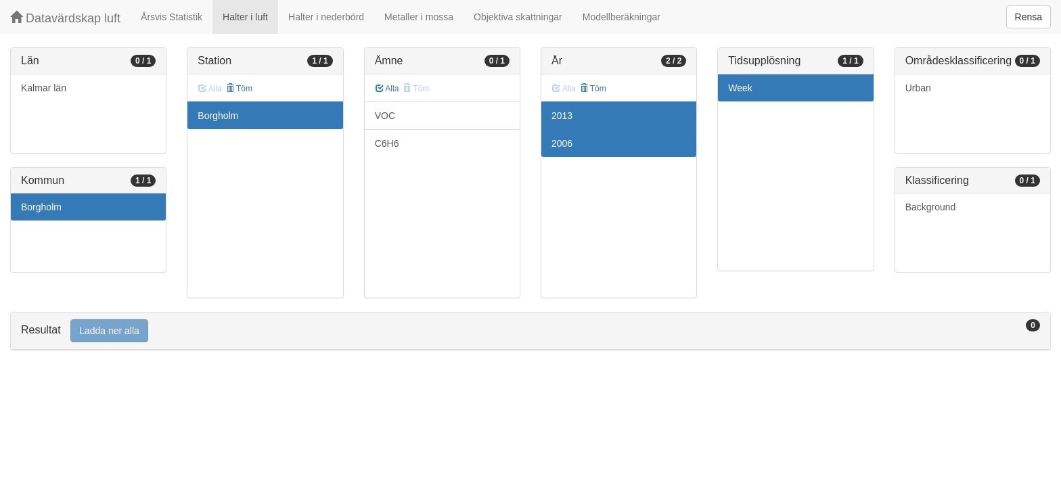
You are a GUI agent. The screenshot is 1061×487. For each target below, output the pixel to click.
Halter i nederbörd (326, 16)
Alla (387, 88)
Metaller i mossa (418, 16)
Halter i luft (245, 16)
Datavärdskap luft (65, 18)
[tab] (530, 331)
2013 (561, 115)
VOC (385, 115)
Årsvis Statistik (171, 16)
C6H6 (387, 143)
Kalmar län (43, 88)
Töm (239, 88)
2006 (561, 143)
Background (930, 207)
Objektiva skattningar (518, 16)
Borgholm (41, 207)
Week (740, 88)
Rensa (1028, 16)
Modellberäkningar (621, 16)
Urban (918, 88)
